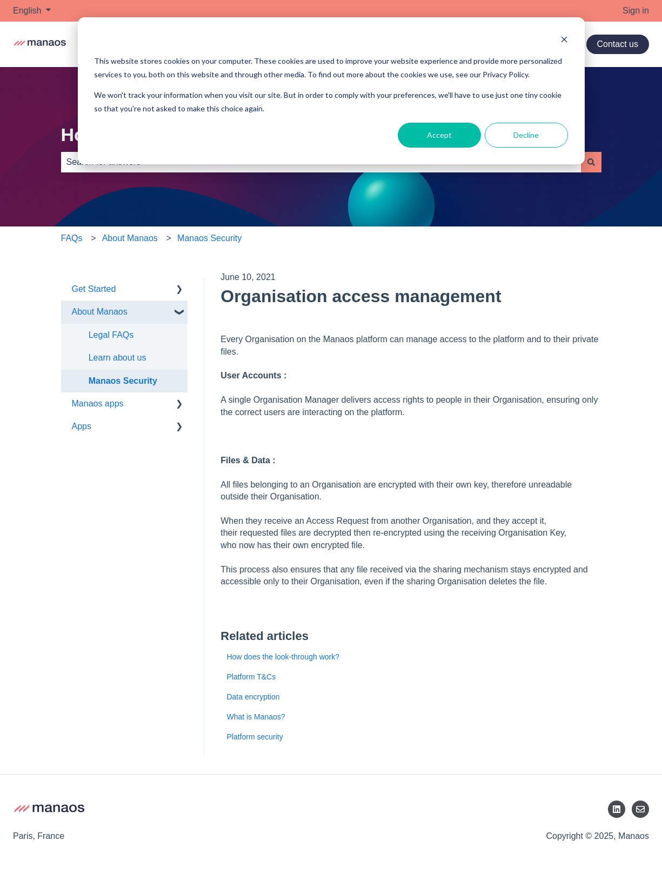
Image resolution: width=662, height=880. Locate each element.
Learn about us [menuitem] (117, 357)
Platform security (254, 736)
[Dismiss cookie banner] (564, 41)
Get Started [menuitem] (94, 289)
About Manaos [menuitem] (100, 311)
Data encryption (252, 696)
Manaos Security (209, 238)
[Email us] (640, 809)
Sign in (636, 10)
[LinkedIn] (616, 809)
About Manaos (130, 238)
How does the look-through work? (282, 656)
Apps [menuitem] (81, 426)
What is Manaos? (255, 716)
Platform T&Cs (251, 676)
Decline (526, 134)
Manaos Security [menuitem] (123, 380)
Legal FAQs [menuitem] (111, 334)
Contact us (617, 44)
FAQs (72, 238)
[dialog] (331, 90)
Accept (439, 134)
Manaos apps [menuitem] (98, 403)
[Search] (591, 162)
